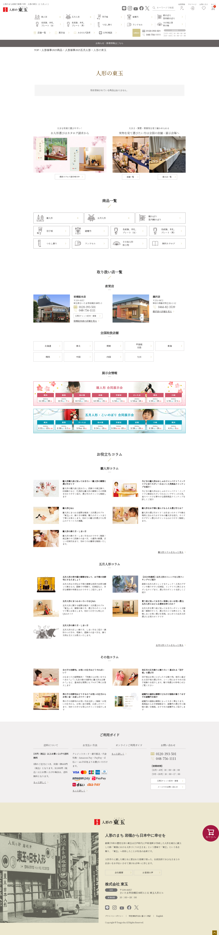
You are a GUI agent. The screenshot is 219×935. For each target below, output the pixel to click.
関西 (48, 356)
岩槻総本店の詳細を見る (85, 320)
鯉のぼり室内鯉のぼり (169, 17)
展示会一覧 (167, 176)
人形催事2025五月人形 (78, 50)
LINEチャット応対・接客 (85, 315)
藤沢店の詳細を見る (162, 311)
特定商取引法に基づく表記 (140, 916)
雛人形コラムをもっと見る (171, 552)
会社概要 (119, 872)
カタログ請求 (84, 33)
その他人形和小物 (168, 24)
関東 (109, 345)
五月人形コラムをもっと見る (170, 645)
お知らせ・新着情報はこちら (109, 43)
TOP (36, 50)
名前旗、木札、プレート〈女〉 (48, 24)
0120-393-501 (87, 307)
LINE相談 (107, 33)
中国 (78, 356)
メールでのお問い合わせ (168, 786)
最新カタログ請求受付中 (70, 176)
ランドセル (138, 24)
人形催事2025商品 (52, 50)
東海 (170, 345)
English (159, 916)
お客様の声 (147, 872)
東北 (78, 345)
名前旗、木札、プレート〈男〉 (79, 24)
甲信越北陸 (139, 346)
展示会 (62, 33)
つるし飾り (107, 24)
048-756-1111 (87, 310)
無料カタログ (168, 243)
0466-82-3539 (166, 307)
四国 (109, 356)
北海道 (48, 345)
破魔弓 (136, 17)
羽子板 (105, 17)
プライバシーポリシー (114, 916)
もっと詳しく (39, 782)
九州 (139, 356)
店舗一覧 (41, 33)
